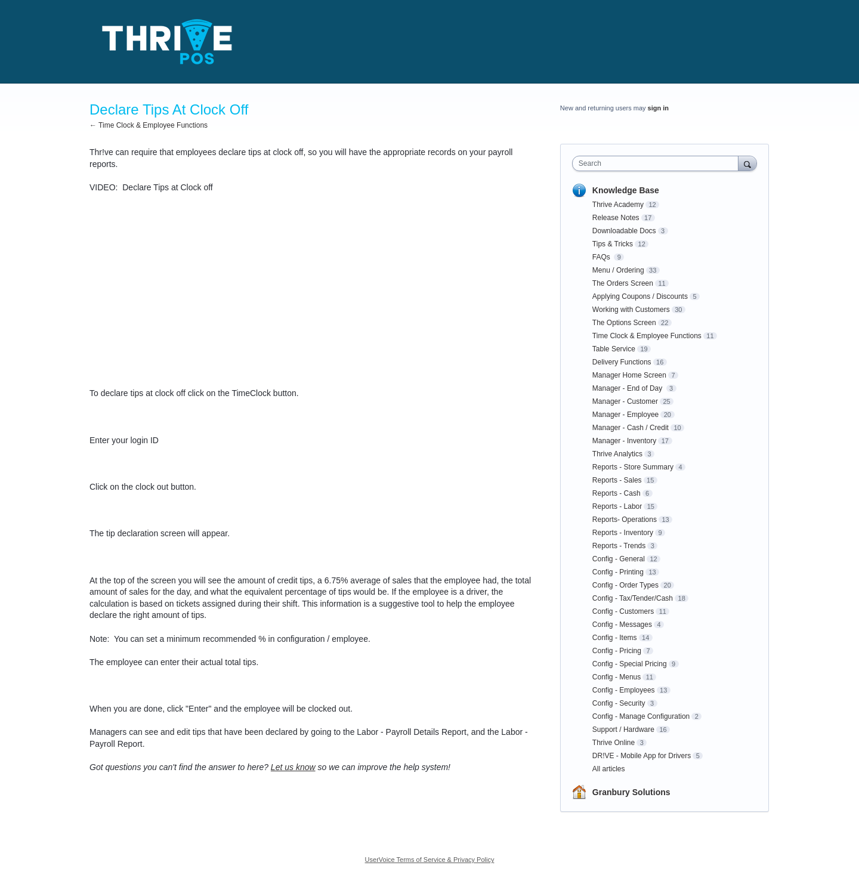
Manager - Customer (625, 401)
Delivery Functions (621, 362)
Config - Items (614, 637)
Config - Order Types (625, 585)
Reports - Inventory (622, 533)
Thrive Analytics (617, 454)
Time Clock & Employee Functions (647, 336)
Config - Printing (618, 572)
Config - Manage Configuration (641, 716)
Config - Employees (623, 690)
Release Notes (615, 218)
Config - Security (618, 703)
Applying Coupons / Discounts (640, 296)
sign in (658, 108)
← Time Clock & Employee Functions (148, 125)
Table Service (613, 349)
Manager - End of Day (628, 388)
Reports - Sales (617, 480)
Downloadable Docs (624, 231)
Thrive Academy (618, 204)
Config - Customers (623, 611)
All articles (608, 769)
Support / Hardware (623, 729)
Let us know (293, 767)
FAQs (602, 257)
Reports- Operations (624, 519)
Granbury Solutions (631, 792)
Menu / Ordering (618, 270)
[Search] (747, 163)
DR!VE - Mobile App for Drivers (641, 756)
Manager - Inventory (624, 441)
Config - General (618, 559)
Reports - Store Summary (632, 467)
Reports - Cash (616, 493)
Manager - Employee (625, 414)
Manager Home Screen (629, 375)
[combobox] (658, 163)
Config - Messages (622, 624)
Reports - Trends (618, 546)
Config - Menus (616, 677)
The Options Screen (624, 323)
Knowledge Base (625, 190)
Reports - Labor (617, 506)
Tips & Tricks (612, 244)
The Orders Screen (622, 283)
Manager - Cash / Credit (630, 428)
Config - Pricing (616, 651)
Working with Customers (631, 309)
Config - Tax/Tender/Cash (632, 598)
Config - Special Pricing (629, 664)
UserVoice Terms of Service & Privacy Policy (430, 859)
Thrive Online (613, 742)
